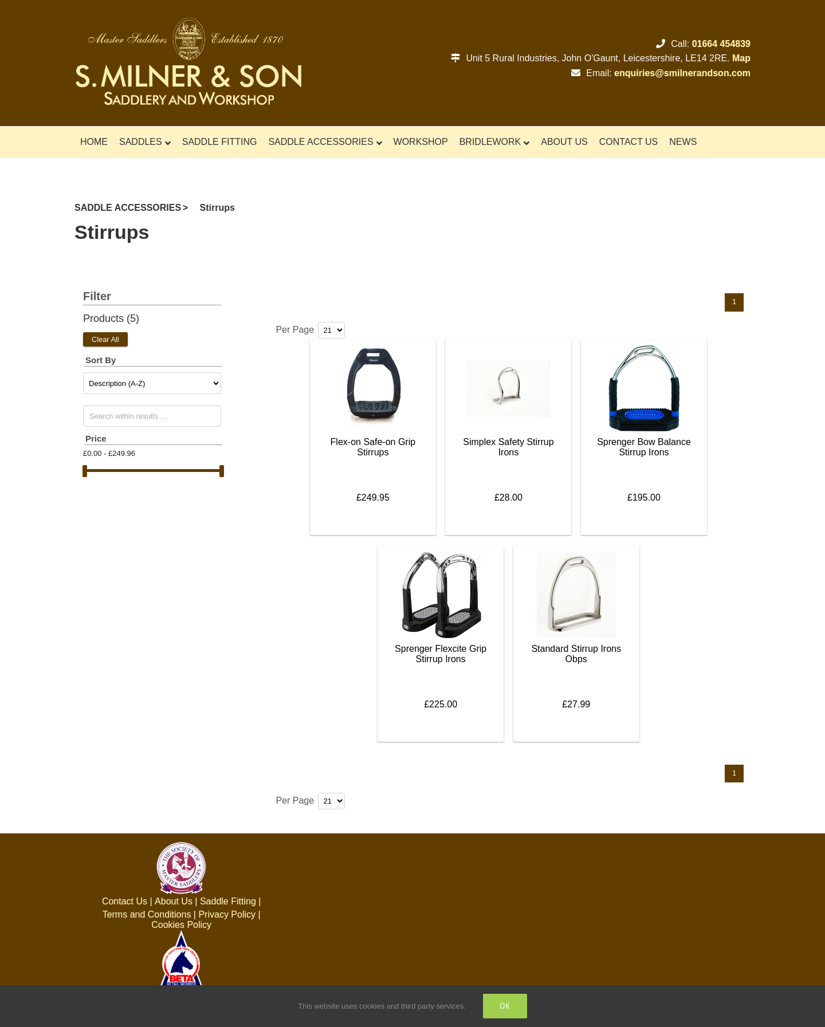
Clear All (105, 339)
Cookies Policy (181, 925)
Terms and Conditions (147, 914)
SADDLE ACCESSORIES (127, 208)
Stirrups (217, 208)
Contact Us (124, 901)
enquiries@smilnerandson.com (682, 73)
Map (741, 58)
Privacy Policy (227, 914)
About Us (173, 901)
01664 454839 (721, 44)
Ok (505, 1006)
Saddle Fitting (228, 901)
